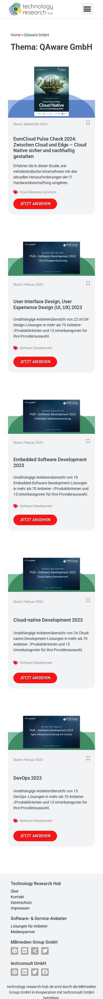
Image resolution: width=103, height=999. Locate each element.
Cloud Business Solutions (38, 192)
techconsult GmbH (78, 992)
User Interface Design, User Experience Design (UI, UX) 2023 (47, 304)
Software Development (36, 348)
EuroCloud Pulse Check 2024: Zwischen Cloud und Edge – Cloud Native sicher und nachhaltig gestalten (49, 147)
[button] (87, 9)
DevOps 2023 (27, 778)
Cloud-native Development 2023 (48, 620)
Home (16, 35)
